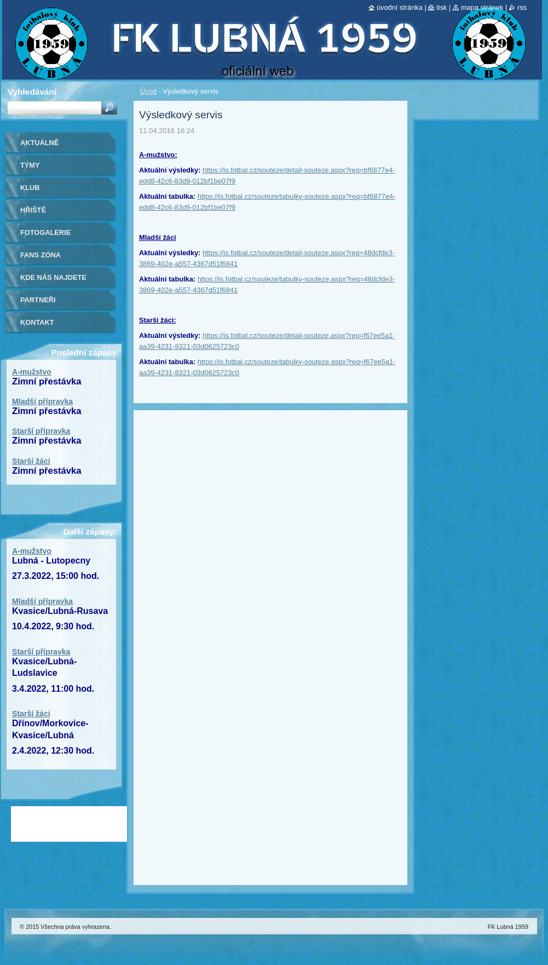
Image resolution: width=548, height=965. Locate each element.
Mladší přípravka (42, 401)
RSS (522, 7)
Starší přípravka (41, 431)
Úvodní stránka (400, 7)
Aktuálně (39, 143)
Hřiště (33, 210)
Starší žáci (31, 461)
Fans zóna (40, 255)
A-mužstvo (31, 371)
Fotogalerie (45, 232)
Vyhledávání (32, 91)
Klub (30, 187)
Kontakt (37, 322)
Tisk (441, 7)
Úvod (148, 91)
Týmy (30, 165)
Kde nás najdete (53, 277)
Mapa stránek (482, 7)
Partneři (37, 300)
